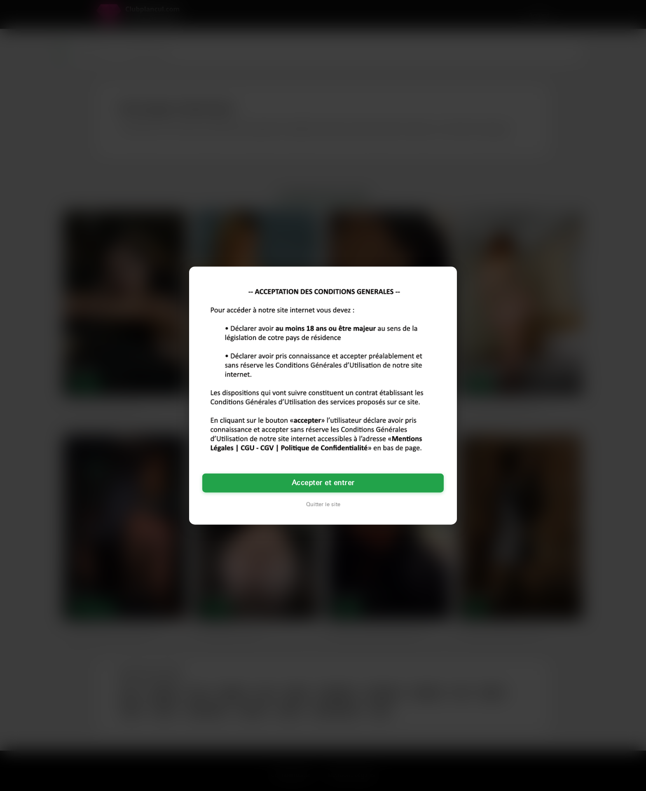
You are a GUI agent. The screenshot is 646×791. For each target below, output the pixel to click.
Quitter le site (323, 504)
